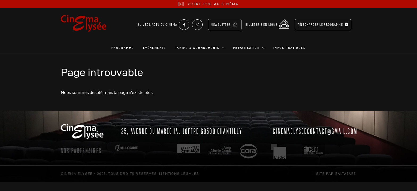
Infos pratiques (289, 47)
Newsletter (224, 24)
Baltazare (345, 173)
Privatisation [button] (246, 47)
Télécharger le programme (323, 24)
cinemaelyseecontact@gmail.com (315, 131)
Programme (122, 47)
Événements (154, 47)
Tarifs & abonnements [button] (197, 47)
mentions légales (179, 173)
